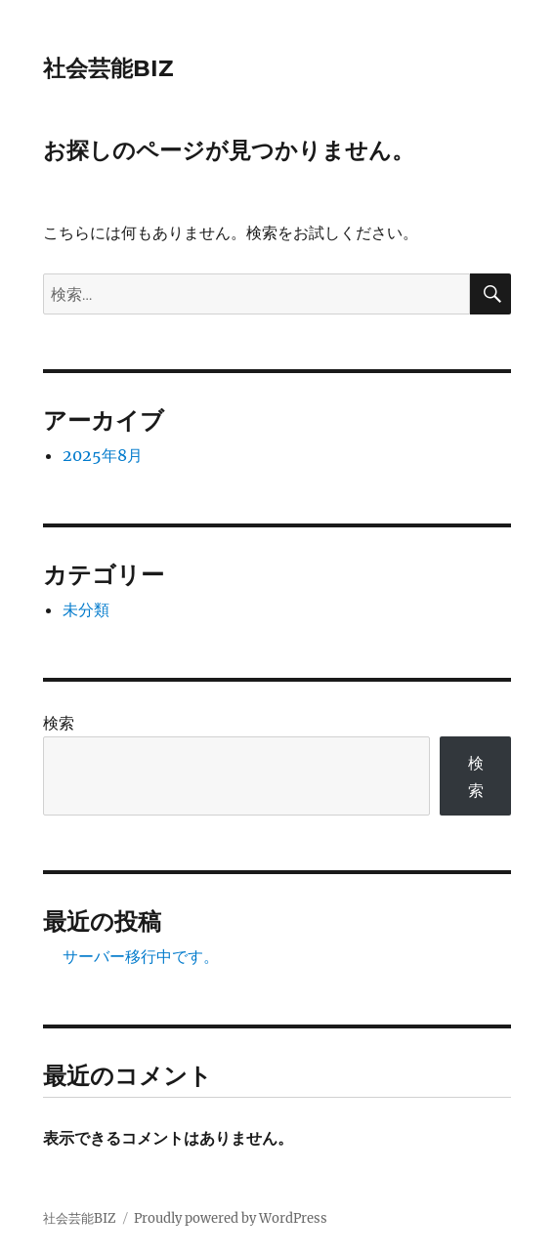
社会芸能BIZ (108, 68)
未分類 (86, 609)
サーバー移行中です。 (141, 956)
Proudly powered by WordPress (230, 1218)
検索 (58, 723)
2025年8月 (103, 455)
